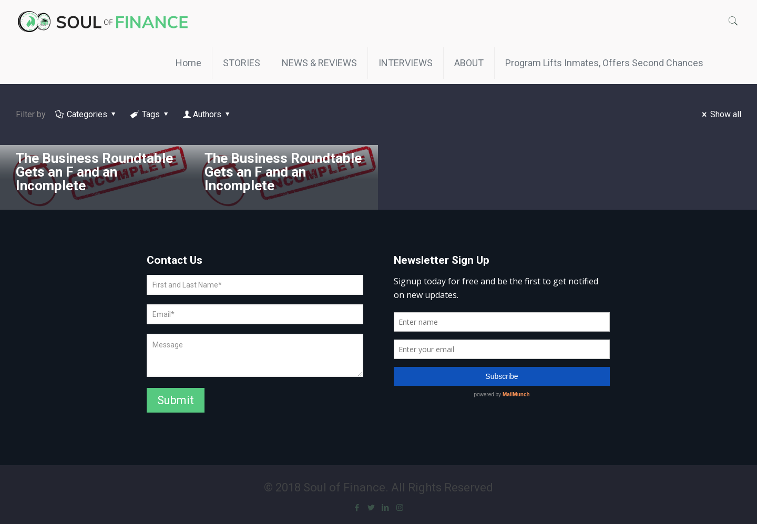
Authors (207, 114)
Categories (86, 114)
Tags (150, 114)
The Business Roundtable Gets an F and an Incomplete (94, 171)
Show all (720, 114)
